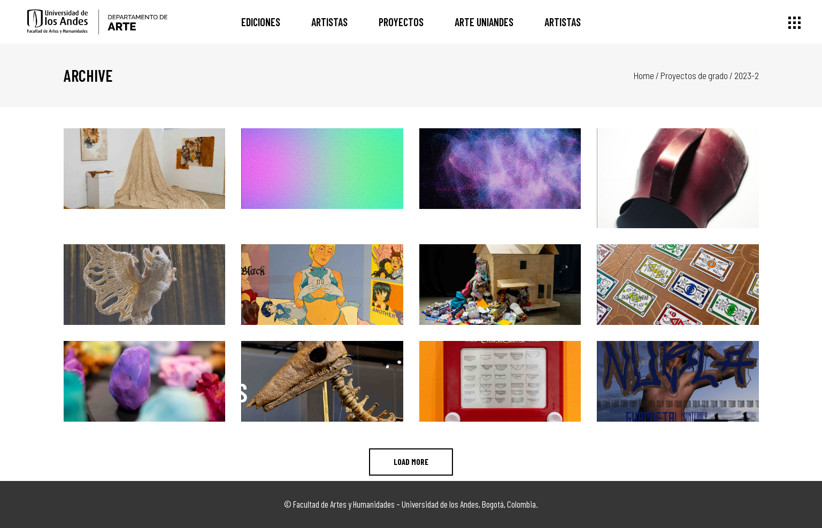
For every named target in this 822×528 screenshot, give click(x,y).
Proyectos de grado (694, 75)
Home (644, 75)
